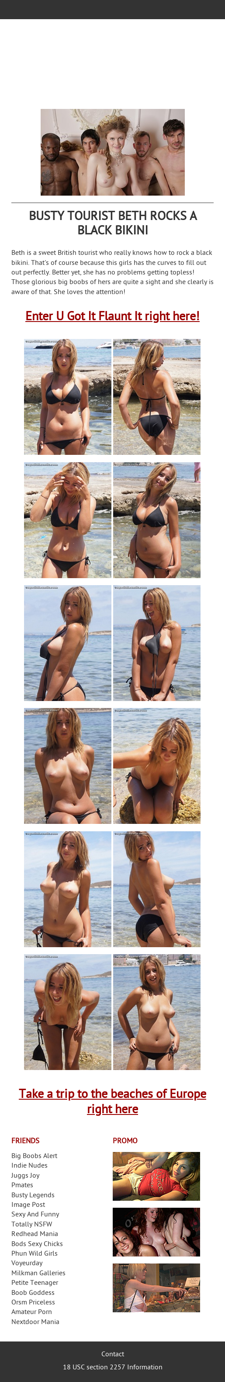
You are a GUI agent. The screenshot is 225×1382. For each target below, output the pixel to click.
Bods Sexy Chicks (37, 1244)
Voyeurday (26, 1263)
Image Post (28, 1205)
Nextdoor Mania (35, 1322)
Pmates (22, 1185)
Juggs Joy (25, 1176)
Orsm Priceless (33, 1302)
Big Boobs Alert (34, 1156)
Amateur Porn (31, 1312)
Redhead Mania (34, 1234)
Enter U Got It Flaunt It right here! (112, 317)
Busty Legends (33, 1195)
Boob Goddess (33, 1293)
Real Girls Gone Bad (156, 1232)
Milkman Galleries (38, 1273)
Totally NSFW (31, 1225)
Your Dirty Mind (112, 64)
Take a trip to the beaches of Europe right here (112, 1102)
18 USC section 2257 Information (113, 1367)
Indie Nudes (29, 1166)
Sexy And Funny (35, 1214)
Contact (112, 1354)
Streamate (156, 1176)
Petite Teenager (34, 1283)
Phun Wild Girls (34, 1254)
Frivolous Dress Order (156, 1287)
